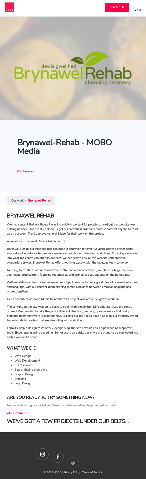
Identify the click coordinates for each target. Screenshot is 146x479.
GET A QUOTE (17, 413)
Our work (17, 200)
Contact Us (117, 7)
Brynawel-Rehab (39, 200)
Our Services (25, 171)
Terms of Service (92, 472)
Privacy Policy (72, 472)
